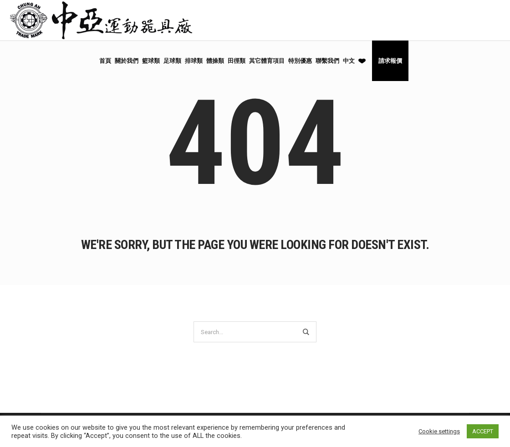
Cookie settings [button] (439, 431)
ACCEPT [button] (482, 431)
